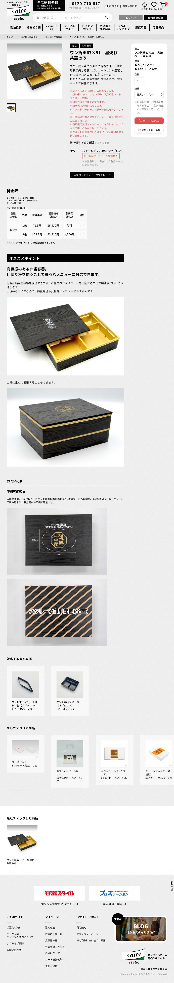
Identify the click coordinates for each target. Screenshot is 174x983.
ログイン (131, 17)
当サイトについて (87, 920)
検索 (107, 17)
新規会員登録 (155, 17)
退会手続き (51, 969)
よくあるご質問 (15, 947)
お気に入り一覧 (53, 937)
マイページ (52, 920)
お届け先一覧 (52, 957)
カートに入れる (150, 120)
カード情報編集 (53, 963)
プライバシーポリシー (88, 937)
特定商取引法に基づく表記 (91, 944)
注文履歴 (158, 105)
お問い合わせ (129, 6)
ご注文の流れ (14, 931)
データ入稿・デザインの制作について (20, 939)
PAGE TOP (171, 890)
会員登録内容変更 (55, 950)
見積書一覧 (51, 944)
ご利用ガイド (111, 6)
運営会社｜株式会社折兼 (154, 972)
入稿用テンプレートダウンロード (93, 178)
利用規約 (81, 931)
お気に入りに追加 (150, 130)
